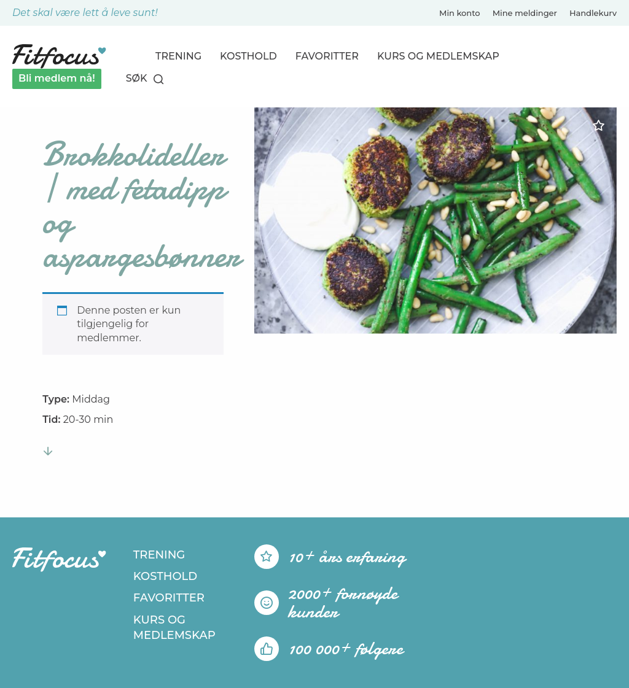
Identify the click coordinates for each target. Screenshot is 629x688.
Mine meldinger (525, 13)
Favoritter (327, 56)
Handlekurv (593, 13)
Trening (178, 56)
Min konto (459, 13)
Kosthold (248, 56)
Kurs (438, 56)
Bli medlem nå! (56, 78)
